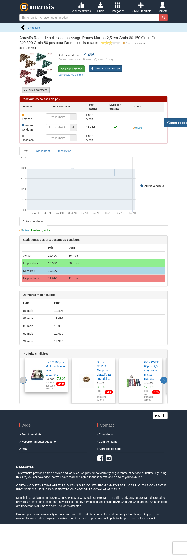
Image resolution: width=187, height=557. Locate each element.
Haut (160, 415)
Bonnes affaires (81, 7)
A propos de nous (109, 448)
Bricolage (34, 27)
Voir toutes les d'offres (70, 74)
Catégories (118, 7)
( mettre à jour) (103, 59)
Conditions (105, 434)
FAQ (23, 448)
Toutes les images (35, 90)
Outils (100, 7)
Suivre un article (141, 7)
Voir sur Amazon (71, 69)
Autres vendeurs (33, 221)
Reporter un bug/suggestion (38, 441)
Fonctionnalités (30, 434)
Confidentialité (107, 441)
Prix (25, 151)
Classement (42, 151)
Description (64, 151)
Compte (163, 7)
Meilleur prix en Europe (105, 68)
